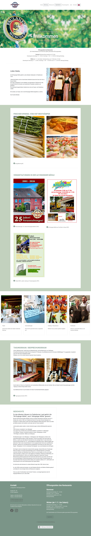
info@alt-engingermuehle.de (16, 499)
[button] (7, 29)
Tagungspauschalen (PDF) (20, 395)
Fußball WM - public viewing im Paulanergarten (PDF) (26, 281)
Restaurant (51, 4)
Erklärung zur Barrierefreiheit (45, 527)
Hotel (41, 4)
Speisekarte (58, 4)
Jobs (71, 4)
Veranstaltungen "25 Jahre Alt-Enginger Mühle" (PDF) (26, 226)
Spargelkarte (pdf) (18, 163)
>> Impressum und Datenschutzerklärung (45, 522)
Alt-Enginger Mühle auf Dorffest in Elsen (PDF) (57, 227)
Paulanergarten (65, 4)
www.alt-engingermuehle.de (16, 500)
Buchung (46, 4)
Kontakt (75, 4)
